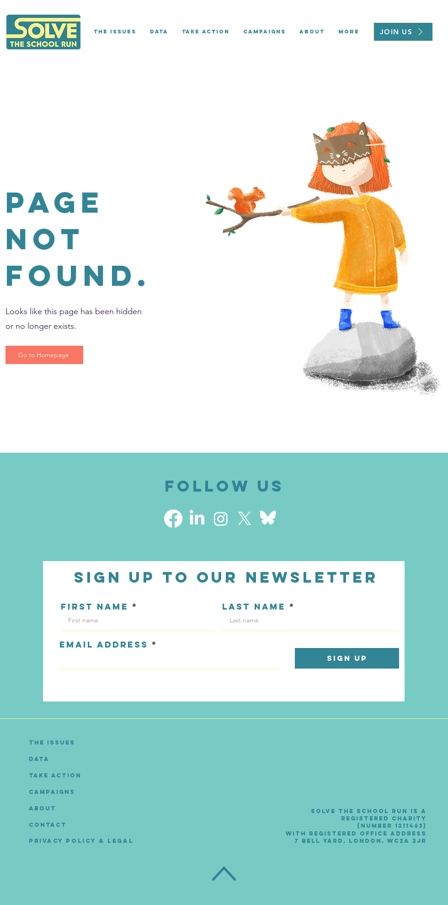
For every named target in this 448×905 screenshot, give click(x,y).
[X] (244, 518)
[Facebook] (173, 518)
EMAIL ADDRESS (103, 644)
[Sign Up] (347, 658)
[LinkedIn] (197, 518)
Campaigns (52, 791)
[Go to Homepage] (44, 355)
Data (39, 758)
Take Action (55, 775)
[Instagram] (221, 518)
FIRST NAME (94, 606)
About (42, 808)
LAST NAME (254, 606)
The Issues (52, 742)
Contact (48, 824)
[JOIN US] (403, 31)
